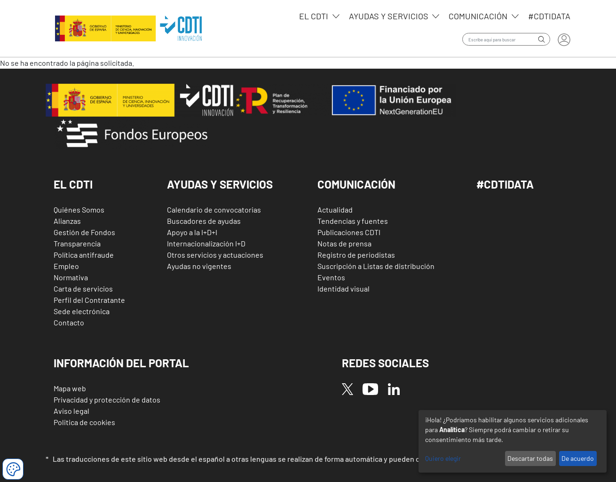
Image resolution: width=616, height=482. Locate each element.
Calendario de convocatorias (214, 209)
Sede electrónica (82, 311)
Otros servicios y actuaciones (215, 254)
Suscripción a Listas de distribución (375, 265)
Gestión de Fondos (84, 232)
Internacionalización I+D (206, 243)
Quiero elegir (443, 458)
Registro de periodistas (356, 254)
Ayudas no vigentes (199, 265)
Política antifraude (84, 254)
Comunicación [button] (356, 184)
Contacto (69, 322)
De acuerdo (577, 458)
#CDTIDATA (505, 184)
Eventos (331, 277)
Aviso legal (71, 410)
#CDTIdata (549, 16)
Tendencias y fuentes (352, 220)
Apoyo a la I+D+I (192, 232)
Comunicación (479, 16)
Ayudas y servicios (389, 16)
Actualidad (335, 209)
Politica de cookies (84, 422)
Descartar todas (530, 458)
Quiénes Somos (79, 209)
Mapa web (70, 388)
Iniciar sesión (564, 39)
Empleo (66, 265)
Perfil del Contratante (89, 299)
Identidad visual (343, 288)
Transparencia (77, 243)
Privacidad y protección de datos (107, 399)
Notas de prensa (344, 243)
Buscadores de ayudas (204, 220)
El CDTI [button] (73, 184)
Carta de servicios (83, 288)
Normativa (71, 277)
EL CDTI (314, 16)
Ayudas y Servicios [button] (220, 184)
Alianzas (67, 220)
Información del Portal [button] (121, 363)
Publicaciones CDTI (348, 232)
